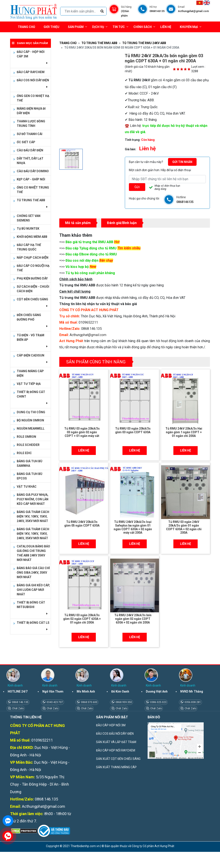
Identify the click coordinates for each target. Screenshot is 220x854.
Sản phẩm (77, 27)
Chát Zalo (17, 708)
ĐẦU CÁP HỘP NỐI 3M (110, 725)
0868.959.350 (123, 702)
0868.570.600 (88, 702)
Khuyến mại (189, 27)
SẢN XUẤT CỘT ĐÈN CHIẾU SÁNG (118, 758)
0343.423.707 (54, 702)
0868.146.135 (19, 702)
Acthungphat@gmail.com (88, 335)
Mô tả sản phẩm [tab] (78, 223)
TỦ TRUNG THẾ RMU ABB (99, 43)
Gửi (137, 187)
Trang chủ (26, 27)
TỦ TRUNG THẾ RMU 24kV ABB (144, 43)
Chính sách (144, 27)
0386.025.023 (158, 702)
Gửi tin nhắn (182, 162)
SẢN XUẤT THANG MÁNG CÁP (116, 767)
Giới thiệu (51, 27)
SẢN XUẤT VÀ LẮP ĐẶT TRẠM (116, 742)
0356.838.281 (192, 702)
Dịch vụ (98, 27)
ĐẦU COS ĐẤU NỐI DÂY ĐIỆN (115, 733)
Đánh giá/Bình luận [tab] (122, 223)
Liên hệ (165, 27)
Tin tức (120, 27)
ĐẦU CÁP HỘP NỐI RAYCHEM (115, 750)
